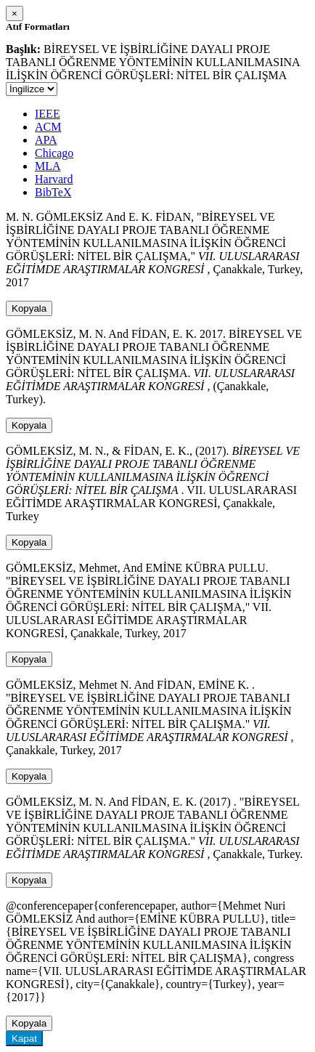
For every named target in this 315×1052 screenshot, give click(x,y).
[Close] (14, 13)
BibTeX (53, 192)
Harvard (54, 179)
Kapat (24, 1038)
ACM (48, 127)
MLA (48, 166)
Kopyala (29, 308)
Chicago (54, 153)
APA (46, 140)
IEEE (47, 114)
